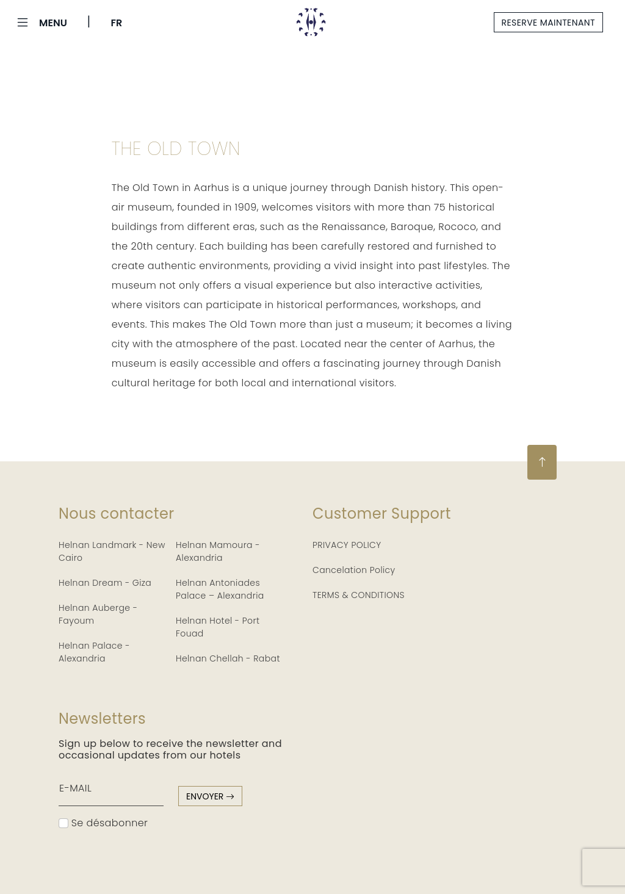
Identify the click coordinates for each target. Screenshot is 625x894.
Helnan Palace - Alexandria (94, 652)
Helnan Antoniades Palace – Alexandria (220, 589)
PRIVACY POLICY (346, 545)
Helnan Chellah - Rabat (228, 658)
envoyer (210, 796)
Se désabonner (103, 823)
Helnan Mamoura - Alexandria (218, 551)
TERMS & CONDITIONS (358, 595)
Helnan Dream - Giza (105, 583)
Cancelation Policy (354, 570)
